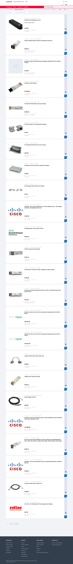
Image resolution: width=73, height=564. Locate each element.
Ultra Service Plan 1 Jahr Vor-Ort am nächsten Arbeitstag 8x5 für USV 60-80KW (42, 312)
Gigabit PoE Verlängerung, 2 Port (32, 20)
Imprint (22, 546)
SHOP (26, 1)
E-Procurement (24, 554)
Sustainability (8, 552)
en (63, 1)
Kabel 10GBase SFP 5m (30, 397)
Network (11, 9)
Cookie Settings (24, 556)
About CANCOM (9, 542)
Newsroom (8, 550)
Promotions (25, 7)
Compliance (23, 550)
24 (16, 523)
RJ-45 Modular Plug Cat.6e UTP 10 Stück (34, 186)
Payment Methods (39, 544)
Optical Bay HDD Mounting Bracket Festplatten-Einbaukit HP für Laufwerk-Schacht (42, 62)
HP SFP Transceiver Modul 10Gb (32, 249)
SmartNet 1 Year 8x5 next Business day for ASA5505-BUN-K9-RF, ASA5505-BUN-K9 (43, 462)
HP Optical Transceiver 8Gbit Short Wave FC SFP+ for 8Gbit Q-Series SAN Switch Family (42, 291)
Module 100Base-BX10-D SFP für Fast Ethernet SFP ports (38, 40)
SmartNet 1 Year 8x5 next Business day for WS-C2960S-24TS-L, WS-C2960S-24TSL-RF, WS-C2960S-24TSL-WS (43, 207)
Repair (37, 546)
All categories (9, 7)
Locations (8, 548)
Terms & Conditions (25, 544)
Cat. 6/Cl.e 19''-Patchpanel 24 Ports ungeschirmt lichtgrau (38, 504)
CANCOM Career (9, 546)
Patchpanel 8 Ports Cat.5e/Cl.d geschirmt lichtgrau (36, 165)
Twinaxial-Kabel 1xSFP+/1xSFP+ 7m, (33, 483)
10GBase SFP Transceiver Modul (32, 376)
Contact (22, 542)
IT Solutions (19, 7)
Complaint (38, 548)
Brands (14, 7)
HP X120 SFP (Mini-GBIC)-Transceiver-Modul (35, 103)
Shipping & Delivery (40, 542)
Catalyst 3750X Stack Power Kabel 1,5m (34, 356)
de (66, 1)
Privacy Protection (24, 548)
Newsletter (23, 552)
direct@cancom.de (58, 544)
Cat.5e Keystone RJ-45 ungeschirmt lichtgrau (35, 124)
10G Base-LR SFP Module (30, 83)
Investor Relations (9, 544)
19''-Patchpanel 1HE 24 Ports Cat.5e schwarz (35, 144)
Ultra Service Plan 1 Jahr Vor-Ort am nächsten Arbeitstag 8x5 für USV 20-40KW (42, 334)
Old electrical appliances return (42, 552)
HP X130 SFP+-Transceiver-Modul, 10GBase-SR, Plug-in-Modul (39, 269)
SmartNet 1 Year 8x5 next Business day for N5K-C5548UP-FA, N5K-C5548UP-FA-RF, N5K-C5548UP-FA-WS (43, 418)
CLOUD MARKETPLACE (18, 1)
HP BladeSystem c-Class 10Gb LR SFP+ (33, 228)
